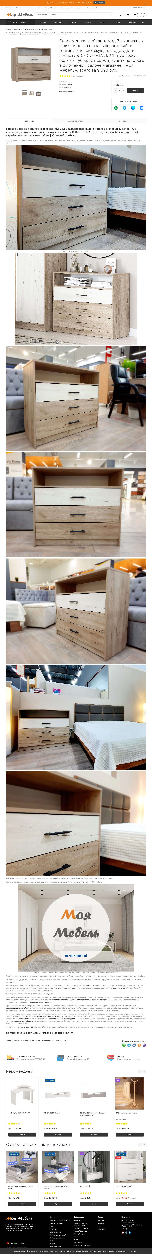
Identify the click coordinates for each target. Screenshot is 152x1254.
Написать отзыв (78, 76)
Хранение (53, 1229)
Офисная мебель (56, 1247)
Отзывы (89, 8)
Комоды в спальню (61, 1041)
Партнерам (78, 1242)
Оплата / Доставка (51, 8)
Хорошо (133, 1251)
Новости (38, 8)
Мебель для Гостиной (57, 1238)
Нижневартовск (21, 8)
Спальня (87, 22)
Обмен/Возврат (79, 1234)
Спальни (17, 29)
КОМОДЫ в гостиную (44, 1041)
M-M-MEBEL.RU (112, 973)
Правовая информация (82, 1245)
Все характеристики (66, 91)
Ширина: (62, 82)
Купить (135, 90)
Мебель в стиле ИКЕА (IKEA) (60, 1220)
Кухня (117, 22)
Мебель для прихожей (58, 1235)
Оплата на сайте (74, 1056)
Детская (72, 22)
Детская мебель (55, 1232)
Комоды (32, 1041)
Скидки (120, 1056)
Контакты (99, 8)
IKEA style (42, 22)
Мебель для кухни (56, 1223)
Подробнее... (99, 3)
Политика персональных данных (16, 1248)
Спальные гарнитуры (30, 29)
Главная (9, 29)
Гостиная (102, 22)
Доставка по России (26, 1056)
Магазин (101, 1220)
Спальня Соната (46, 29)
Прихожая (57, 22)
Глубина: (62, 85)
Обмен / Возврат (67, 8)
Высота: (62, 88)
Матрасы (132, 22)
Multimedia (101, 1229)
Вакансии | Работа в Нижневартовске (81, 1224)
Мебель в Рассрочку (81, 1228)
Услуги (76, 1237)
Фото (100, 1226)
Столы (52, 1226)
